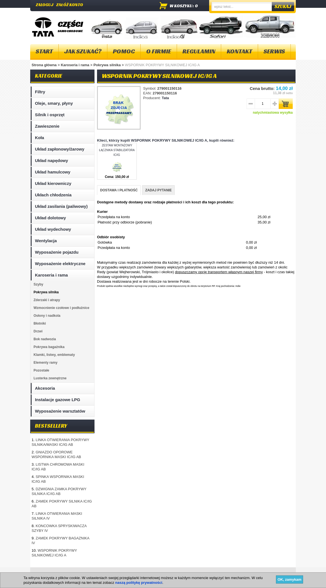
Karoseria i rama (75, 65)
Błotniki (40, 323)
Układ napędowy (51, 160)
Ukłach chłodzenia (53, 194)
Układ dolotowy (50, 217)
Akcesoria (45, 388)
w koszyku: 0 (184, 5)
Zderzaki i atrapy (47, 300)
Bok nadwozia (45, 339)
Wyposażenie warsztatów (60, 411)
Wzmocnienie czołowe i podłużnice (61, 308)
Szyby (38, 284)
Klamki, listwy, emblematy (54, 355)
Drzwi (38, 331)
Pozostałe (41, 370)
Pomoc (124, 51)
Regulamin (199, 51)
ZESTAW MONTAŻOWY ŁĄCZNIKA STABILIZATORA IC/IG (116, 150)
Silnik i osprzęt (50, 114)
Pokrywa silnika (107, 65)
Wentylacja (46, 240)
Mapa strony (44, 574)
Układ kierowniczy (53, 183)
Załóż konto (69, 4)
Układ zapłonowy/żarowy (59, 149)
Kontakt (239, 51)
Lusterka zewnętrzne (50, 378)
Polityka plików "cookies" (115, 574)
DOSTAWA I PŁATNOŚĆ (119, 190)
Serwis (274, 51)
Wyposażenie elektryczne (60, 263)
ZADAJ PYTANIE (158, 190)
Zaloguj (44, 4)
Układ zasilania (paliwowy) (61, 206)
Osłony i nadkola (47, 316)
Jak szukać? (82, 51)
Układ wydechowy (53, 229)
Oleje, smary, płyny (54, 103)
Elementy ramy (45, 363)
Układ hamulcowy (52, 172)
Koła (39, 137)
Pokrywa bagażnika (49, 347)
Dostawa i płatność (157, 574)
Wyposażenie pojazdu (57, 252)
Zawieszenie (47, 126)
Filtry (40, 91)
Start (44, 51)
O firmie (158, 51)
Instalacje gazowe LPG (57, 399)
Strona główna (44, 65)
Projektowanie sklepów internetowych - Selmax (264, 583)
